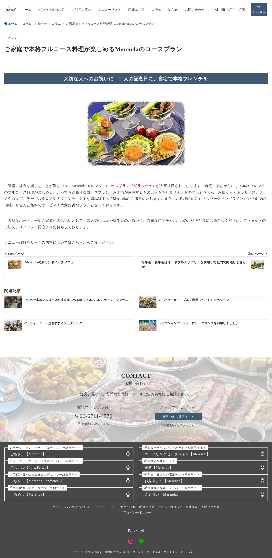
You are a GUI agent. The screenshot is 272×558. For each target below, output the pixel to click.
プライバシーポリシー (136, 512)
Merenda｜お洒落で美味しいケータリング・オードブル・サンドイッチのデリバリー (144, 552)
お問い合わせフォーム (178, 416)
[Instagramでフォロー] (130, 542)
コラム (12, 38)
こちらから (81, 242)
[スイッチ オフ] (259, 9)
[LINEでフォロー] (141, 542)
